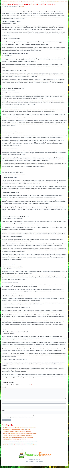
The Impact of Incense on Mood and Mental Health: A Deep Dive (17, 431)
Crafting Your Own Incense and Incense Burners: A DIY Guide (54, 1)
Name (3, 399)
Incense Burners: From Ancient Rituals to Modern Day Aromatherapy (18, 437)
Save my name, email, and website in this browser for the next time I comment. (17, 417)
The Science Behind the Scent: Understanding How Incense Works (17, 435)
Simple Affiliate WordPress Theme (39, 466)
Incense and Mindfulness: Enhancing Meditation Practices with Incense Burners (20, 441)
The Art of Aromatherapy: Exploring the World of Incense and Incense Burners (20, 444)
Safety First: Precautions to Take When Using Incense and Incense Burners (19, 427)
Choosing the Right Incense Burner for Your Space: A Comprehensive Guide (18, 1)
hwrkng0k (22, 6)
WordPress (30, 466)
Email (3, 405)
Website (3, 410)
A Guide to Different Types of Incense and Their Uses (14, 439)
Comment (4, 387)
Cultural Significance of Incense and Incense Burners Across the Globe (18, 442)
